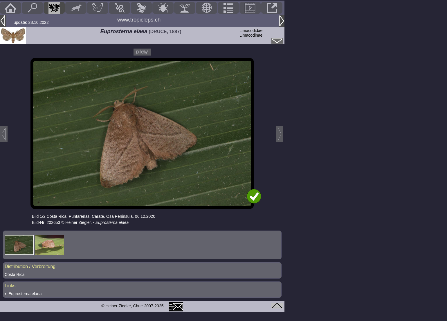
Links (10, 285)
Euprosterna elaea (25, 293)
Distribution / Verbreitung (30, 266)
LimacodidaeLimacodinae (250, 33)
